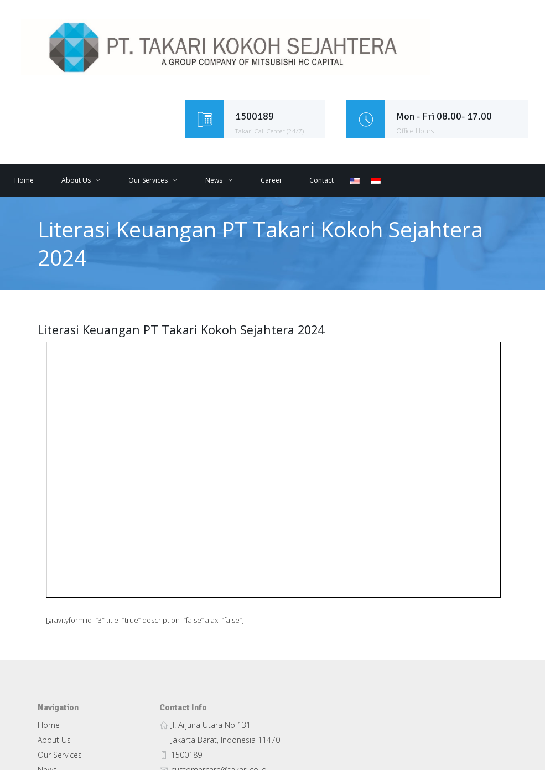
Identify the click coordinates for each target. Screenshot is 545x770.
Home (24, 180)
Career (271, 180)
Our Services (148, 180)
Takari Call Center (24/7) (271, 131)
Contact (321, 180)
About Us (76, 180)
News (213, 180)
